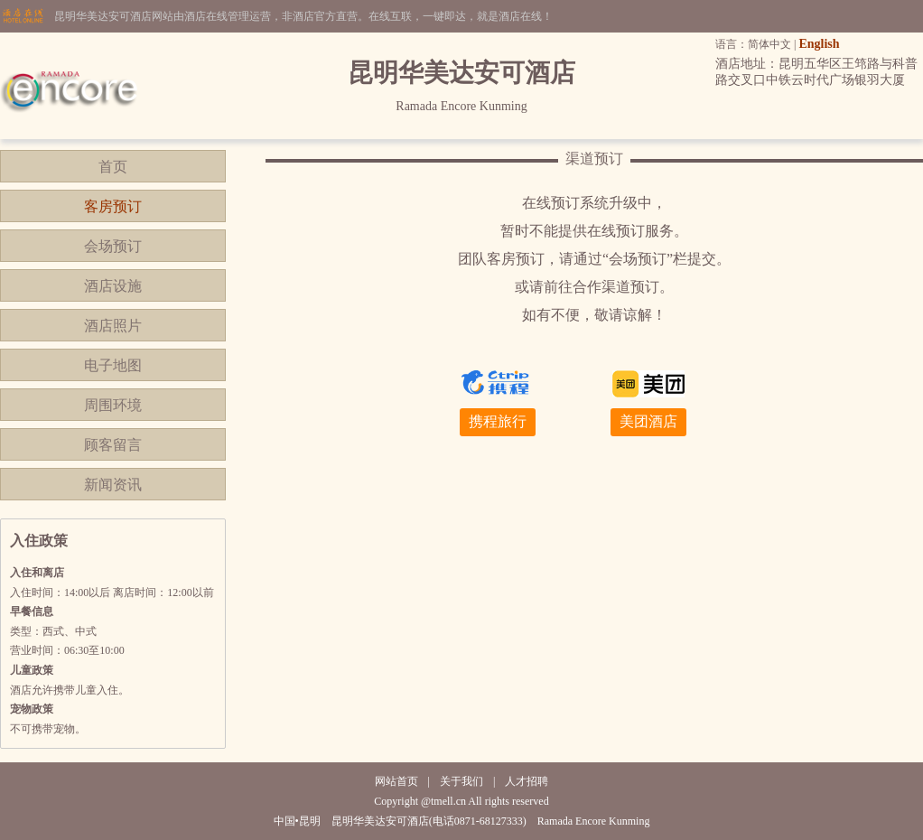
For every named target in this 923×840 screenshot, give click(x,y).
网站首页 (396, 781)
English (818, 44)
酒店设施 (113, 286)
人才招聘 (526, 781)
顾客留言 (113, 445)
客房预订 (113, 206)
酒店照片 (113, 325)
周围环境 (113, 405)
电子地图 (113, 365)
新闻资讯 (113, 484)
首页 (112, 166)
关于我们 (461, 781)
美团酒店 (648, 421)
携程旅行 (498, 421)
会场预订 (113, 246)
